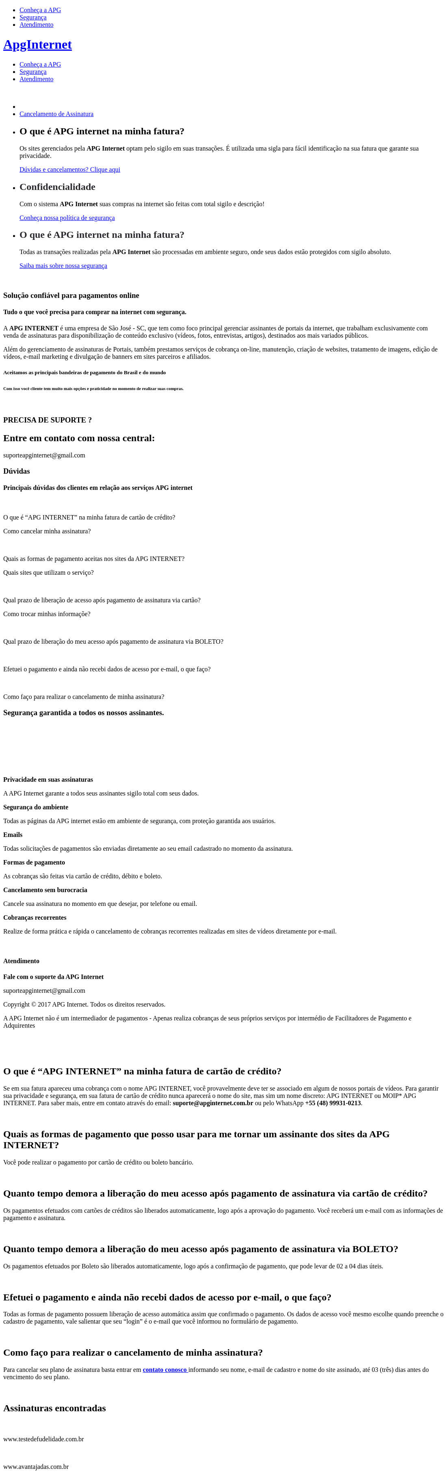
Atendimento (37, 24)
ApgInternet (37, 44)
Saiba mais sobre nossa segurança (63, 265)
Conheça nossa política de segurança (67, 217)
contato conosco (165, 1369)
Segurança (33, 17)
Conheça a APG (40, 9)
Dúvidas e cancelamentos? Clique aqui (70, 169)
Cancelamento (56, 113)
